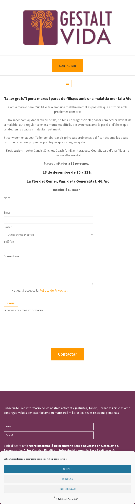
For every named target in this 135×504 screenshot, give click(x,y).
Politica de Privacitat (53, 290)
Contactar (67, 354)
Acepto (67, 469)
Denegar (67, 479)
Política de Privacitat (67, 499)
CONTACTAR (67, 66)
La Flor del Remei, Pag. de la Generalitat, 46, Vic (68, 181)
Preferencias (67, 489)
